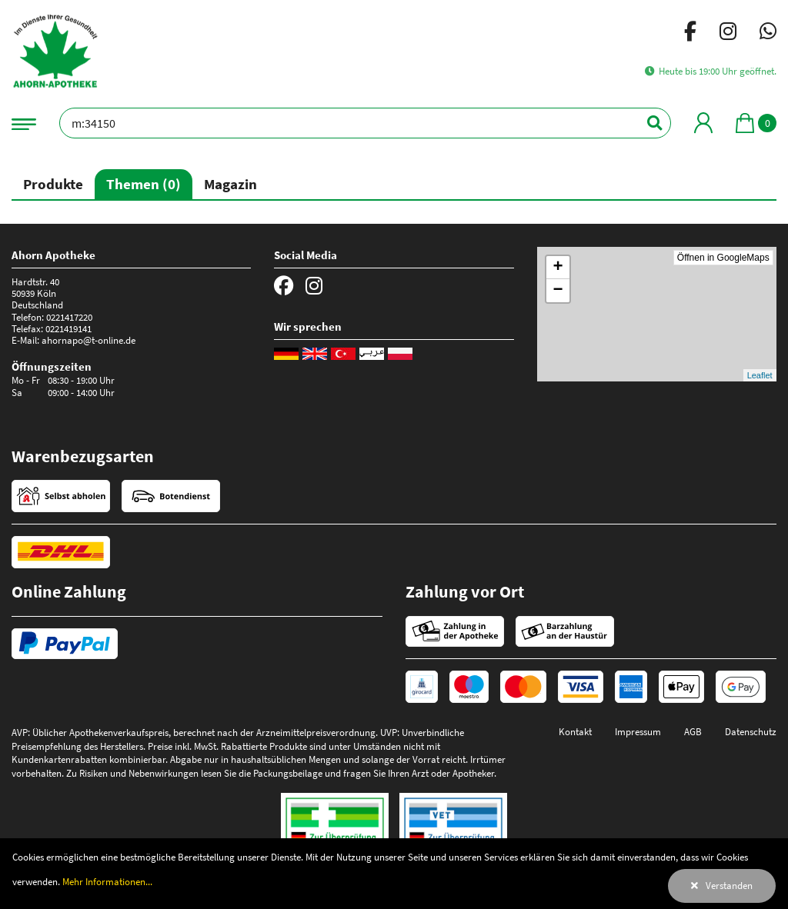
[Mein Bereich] (703, 122)
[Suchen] (646, 123)
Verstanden (729, 885)
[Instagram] (728, 34)
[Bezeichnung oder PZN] (365, 123)
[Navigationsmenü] (24, 122)
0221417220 (69, 317)
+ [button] (558, 267)
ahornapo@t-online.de (88, 340)
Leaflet (760, 375)
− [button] (558, 290)
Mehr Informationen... (107, 881)
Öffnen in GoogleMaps (723, 257)
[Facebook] (690, 34)
